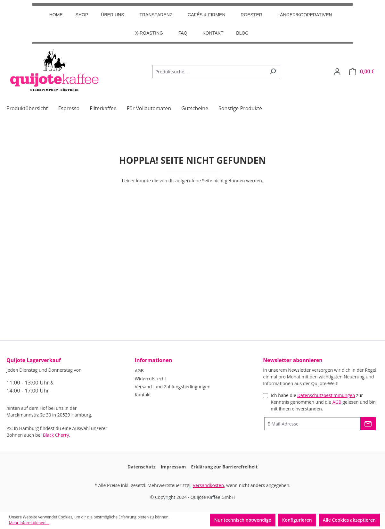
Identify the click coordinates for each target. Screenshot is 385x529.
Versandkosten (208, 485)
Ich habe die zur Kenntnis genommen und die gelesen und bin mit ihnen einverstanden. (323, 402)
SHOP (82, 14)
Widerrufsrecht (150, 379)
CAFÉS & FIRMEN (206, 14)
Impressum (173, 467)
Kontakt (212, 33)
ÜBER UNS (112, 14)
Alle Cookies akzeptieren (349, 520)
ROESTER (251, 14)
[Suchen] (272, 71)
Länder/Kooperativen (305, 14)
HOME (56, 14)
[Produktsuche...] (209, 71)
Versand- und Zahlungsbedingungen (172, 387)
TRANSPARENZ (155, 14)
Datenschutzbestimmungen (326, 395)
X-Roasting (149, 33)
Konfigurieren (297, 520)
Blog (242, 33)
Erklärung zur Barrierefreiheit (224, 467)
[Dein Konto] (337, 71)
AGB (139, 371)
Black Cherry (56, 435)
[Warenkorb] (362, 71)
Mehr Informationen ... (29, 522)
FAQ (182, 33)
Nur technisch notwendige (242, 520)
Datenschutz (141, 467)
